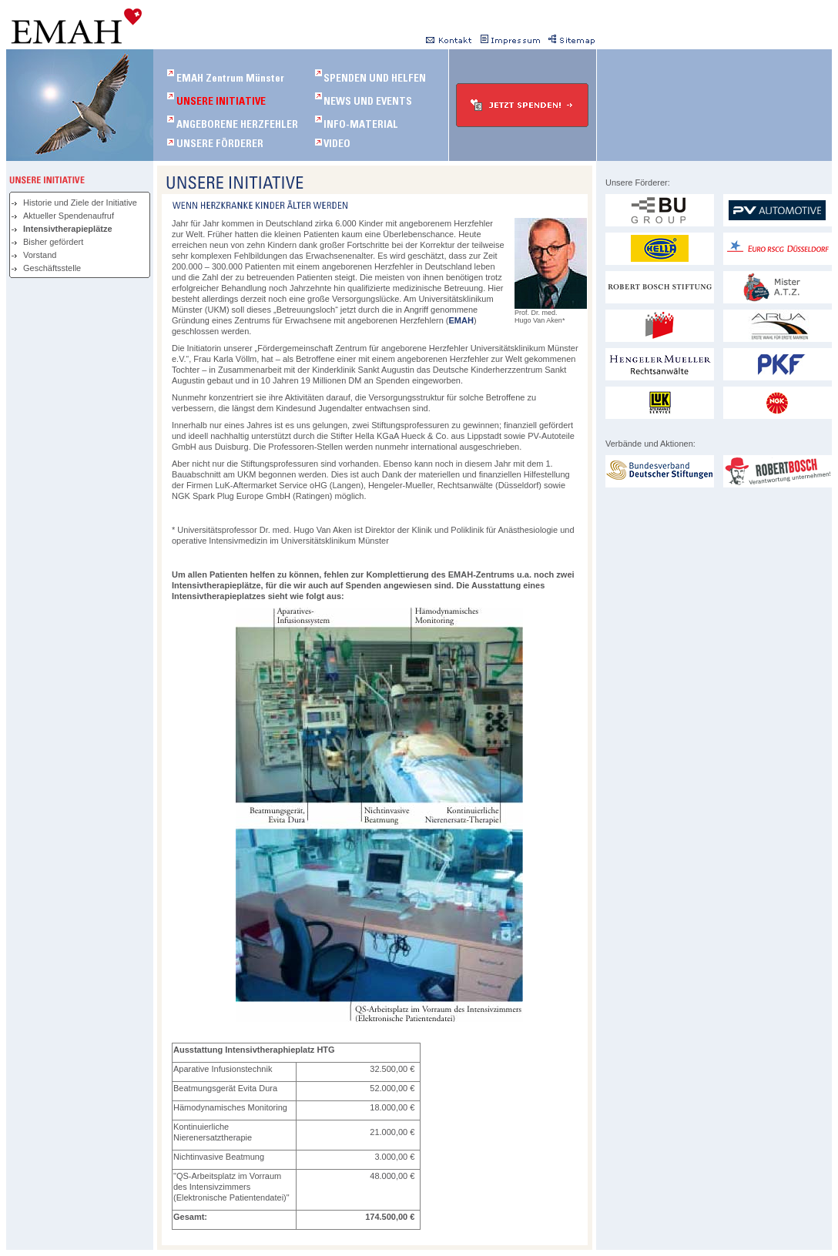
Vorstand (39, 255)
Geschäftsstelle (52, 268)
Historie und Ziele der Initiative (80, 202)
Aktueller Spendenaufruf (68, 215)
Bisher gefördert (53, 241)
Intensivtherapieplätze (67, 228)
